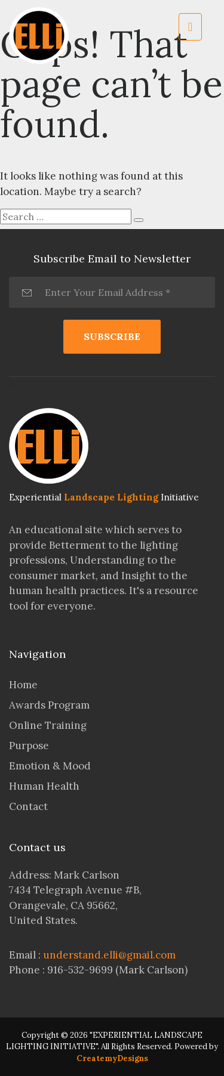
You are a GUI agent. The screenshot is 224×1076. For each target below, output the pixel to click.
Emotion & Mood (50, 765)
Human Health (44, 786)
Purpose (29, 745)
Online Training (48, 725)
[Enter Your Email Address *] (112, 292)
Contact (28, 806)
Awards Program (49, 705)
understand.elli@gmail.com (109, 954)
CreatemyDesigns (112, 1058)
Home (23, 684)
